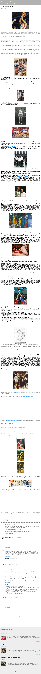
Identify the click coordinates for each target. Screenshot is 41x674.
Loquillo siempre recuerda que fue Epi (12, 420)
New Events (17, 53)
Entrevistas (6, 520)
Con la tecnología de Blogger (20, 671)
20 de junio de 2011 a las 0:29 (14, 564)
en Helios (14, 88)
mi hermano (4, 103)
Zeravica (33, 44)
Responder (7, 547)
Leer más (38, 641)
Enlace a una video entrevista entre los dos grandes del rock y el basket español (20, 421)
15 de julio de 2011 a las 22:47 (14, 584)
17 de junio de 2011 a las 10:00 (14, 524)
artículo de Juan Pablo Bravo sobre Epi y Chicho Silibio (14, 425)
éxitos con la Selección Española (21, 176)
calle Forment (16, 77)
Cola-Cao (23, 396)
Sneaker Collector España (27, 433)
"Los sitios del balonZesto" (16, 392)
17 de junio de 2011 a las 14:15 (14, 558)
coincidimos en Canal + (5, 278)
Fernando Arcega (11, 146)
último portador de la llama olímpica (11, 229)
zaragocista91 (8, 549)
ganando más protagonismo (13, 46)
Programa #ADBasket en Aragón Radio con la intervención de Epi (13, 429)
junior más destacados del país (23, 44)
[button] (39, 7)
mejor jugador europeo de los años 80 (8, 50)
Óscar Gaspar (8, 537)
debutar (16, 45)
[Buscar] (39, 2)
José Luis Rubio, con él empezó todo (9, 644)
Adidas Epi (12, 241)
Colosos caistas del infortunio (8, 632)
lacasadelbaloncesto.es (5, 435)
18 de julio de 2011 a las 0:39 (14, 597)
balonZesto (10, 2)
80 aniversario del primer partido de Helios (10, 657)
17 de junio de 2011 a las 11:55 (16, 537)
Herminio (5, 42)
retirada (15, 52)
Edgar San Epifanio (20, 353)
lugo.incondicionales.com (14, 435)
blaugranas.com (37, 433)
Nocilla (19, 396)
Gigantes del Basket (17, 433)
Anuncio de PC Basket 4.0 (30, 396)
